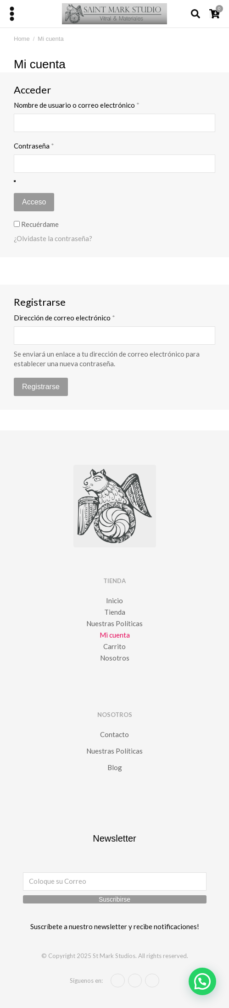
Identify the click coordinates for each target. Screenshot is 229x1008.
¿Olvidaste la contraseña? (53, 238)
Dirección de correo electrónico (82, 317)
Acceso (34, 202)
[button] (202, 981)
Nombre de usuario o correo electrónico (94, 104)
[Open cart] (214, 13)
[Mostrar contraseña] (15, 181)
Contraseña (52, 145)
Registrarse (41, 387)
